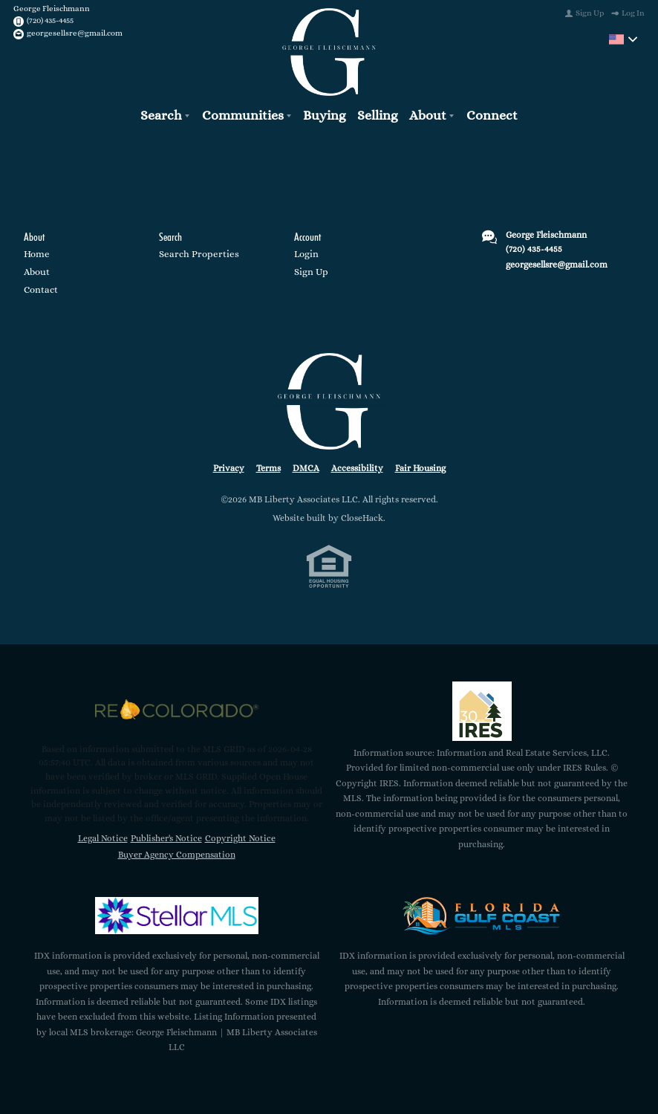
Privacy (228, 467)
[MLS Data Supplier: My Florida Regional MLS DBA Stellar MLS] (176, 915)
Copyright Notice (240, 837)
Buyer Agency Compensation (176, 854)
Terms (268, 467)
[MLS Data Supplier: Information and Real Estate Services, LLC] (482, 710)
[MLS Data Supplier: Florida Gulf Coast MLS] (482, 915)
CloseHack (362, 518)
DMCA (306, 467)
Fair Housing (420, 467)
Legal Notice (103, 837)
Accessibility (357, 467)
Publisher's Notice (166, 837)
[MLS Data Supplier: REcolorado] (176, 709)
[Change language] (623, 39)
